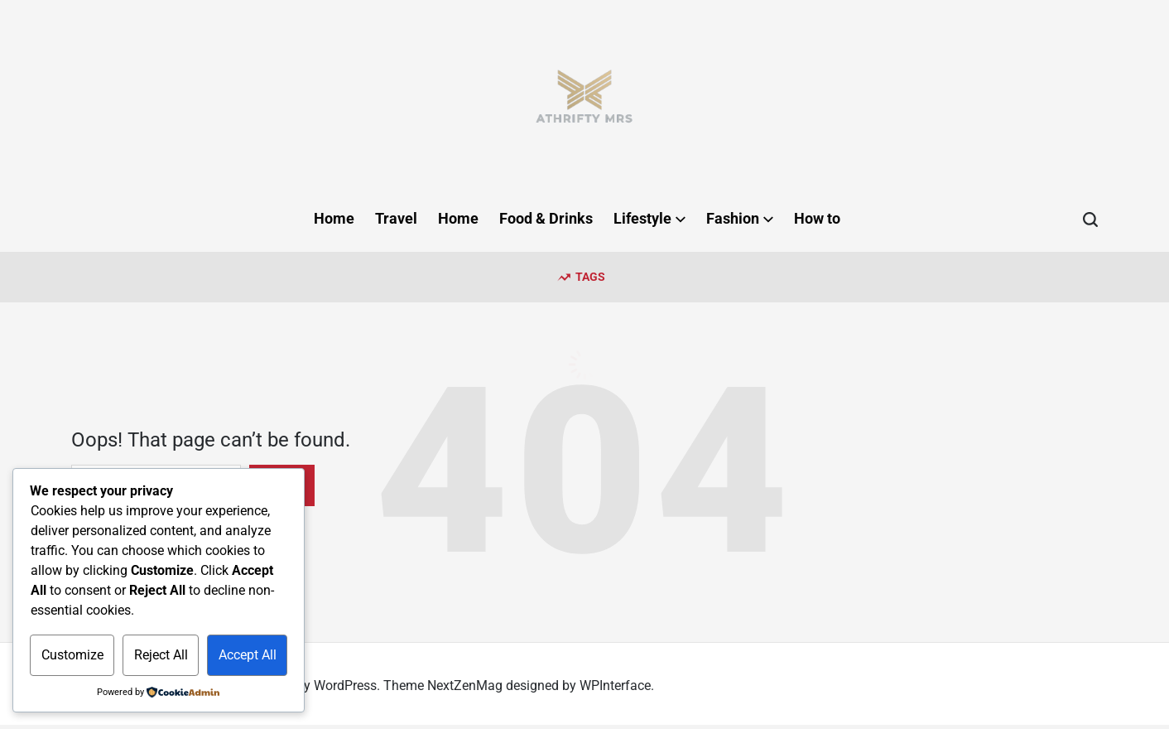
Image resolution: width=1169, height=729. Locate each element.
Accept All (248, 655)
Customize (72, 655)
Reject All (161, 655)
